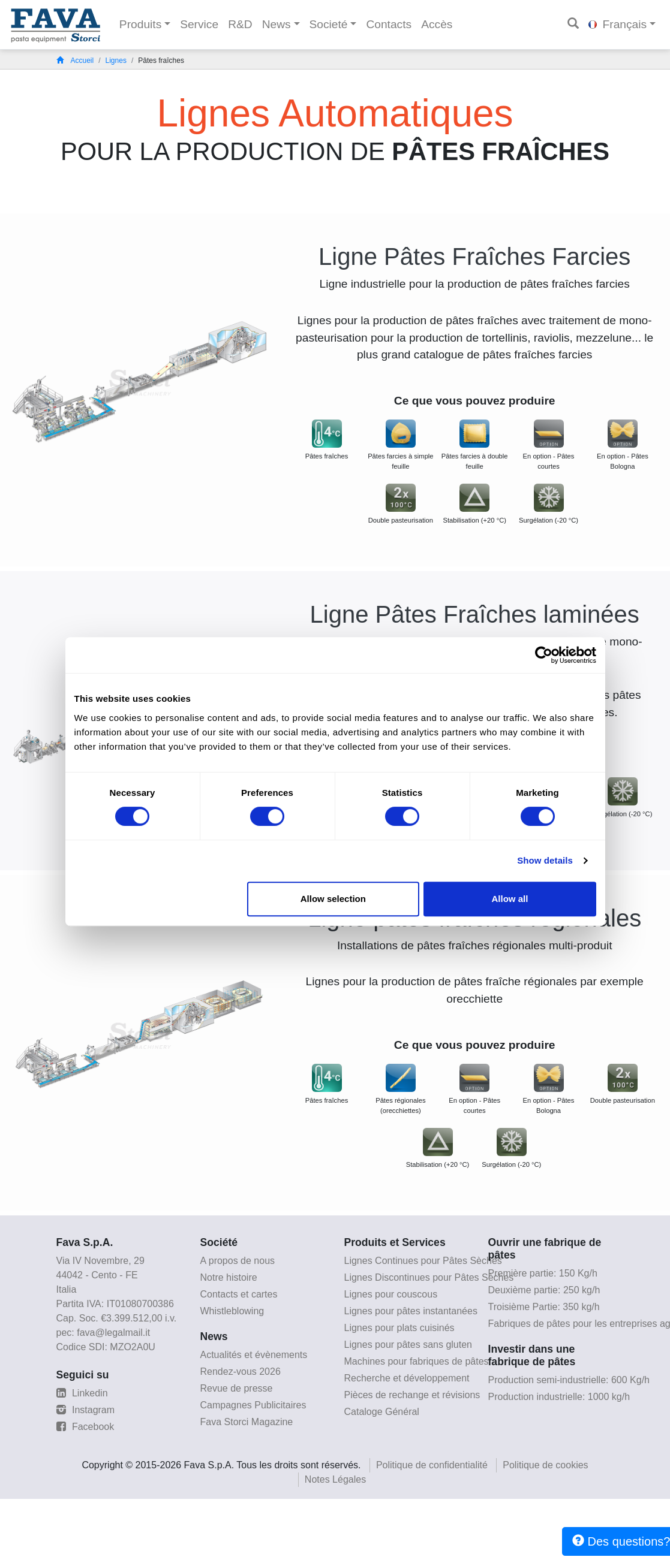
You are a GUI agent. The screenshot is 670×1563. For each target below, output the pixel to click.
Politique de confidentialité (432, 1465)
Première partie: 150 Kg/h (542, 1273)
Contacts (388, 24)
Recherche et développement (407, 1378)
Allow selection (333, 899)
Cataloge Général (381, 1412)
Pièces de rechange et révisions (412, 1395)
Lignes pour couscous (391, 1294)
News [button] (276, 24)
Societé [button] (329, 24)
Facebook (85, 1427)
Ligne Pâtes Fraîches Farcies (474, 256)
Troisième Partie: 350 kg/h (544, 1307)
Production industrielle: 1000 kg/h (559, 1397)
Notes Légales (335, 1479)
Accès (436, 24)
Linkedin (82, 1393)
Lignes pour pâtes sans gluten (408, 1344)
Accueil (75, 60)
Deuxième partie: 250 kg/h (544, 1290)
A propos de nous (237, 1261)
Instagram (85, 1410)
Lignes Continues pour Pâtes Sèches (423, 1261)
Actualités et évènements (254, 1355)
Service (199, 24)
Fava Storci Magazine (246, 1422)
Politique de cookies (545, 1465)
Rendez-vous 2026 (240, 1371)
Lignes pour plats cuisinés (399, 1328)
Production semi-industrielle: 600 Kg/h (569, 1380)
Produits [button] (140, 24)
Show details (545, 860)
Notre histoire (228, 1277)
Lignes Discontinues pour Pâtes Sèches (429, 1277)
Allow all (510, 899)
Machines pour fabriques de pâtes (416, 1361)
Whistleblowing (232, 1311)
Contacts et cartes (239, 1294)
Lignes (116, 60)
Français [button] (617, 24)
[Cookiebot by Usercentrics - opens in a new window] (543, 655)
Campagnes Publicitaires (253, 1405)
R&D (240, 24)
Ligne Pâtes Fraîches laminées (474, 614)
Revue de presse (236, 1388)
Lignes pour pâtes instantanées (410, 1311)
